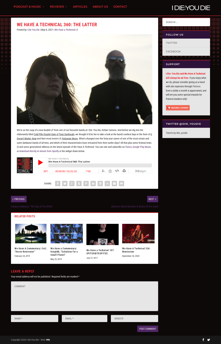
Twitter (171, 42)
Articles (80, 8)
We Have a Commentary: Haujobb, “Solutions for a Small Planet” (64, 251)
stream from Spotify (49, 151)
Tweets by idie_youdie (177, 132)
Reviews (57, 8)
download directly (27, 151)
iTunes (128, 146)
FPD (48, 340)
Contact (120, 8)
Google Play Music (142, 146)
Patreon (196, 86)
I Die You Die (33, 29)
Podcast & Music (27, 8)
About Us (100, 8)
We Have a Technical (65, 29)
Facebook (173, 51)
